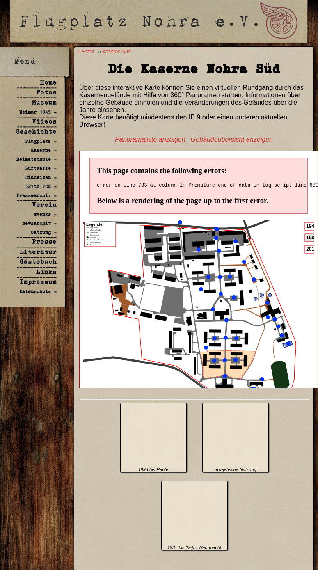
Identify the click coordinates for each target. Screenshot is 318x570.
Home (48, 82)
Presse (44, 241)
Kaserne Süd (116, 52)
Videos (44, 121)
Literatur (38, 251)
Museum (44, 102)
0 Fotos (86, 52)
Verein (44, 204)
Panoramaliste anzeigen (150, 139)
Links (46, 272)
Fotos (46, 92)
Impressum (38, 281)
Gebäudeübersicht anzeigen (232, 139)
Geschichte (36, 131)
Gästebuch (38, 261)
